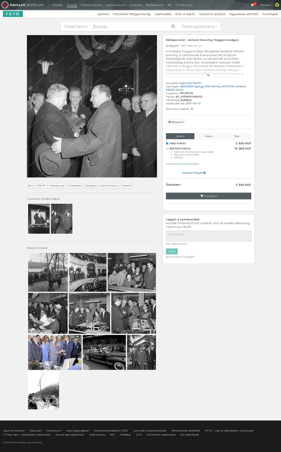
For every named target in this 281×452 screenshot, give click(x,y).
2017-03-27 (193, 103)
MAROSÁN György (192, 86)
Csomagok (270, 14)
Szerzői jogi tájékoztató (70, 434)
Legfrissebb (163, 14)
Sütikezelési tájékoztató (161, 434)
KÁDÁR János (174, 89)
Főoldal (58, 5)
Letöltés (180, 136)
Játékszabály (97, 434)
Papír (237, 136)
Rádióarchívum (91, 5)
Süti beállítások (189, 434)
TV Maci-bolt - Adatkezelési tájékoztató (27, 434)
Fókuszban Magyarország (132, 14)
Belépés (265, 5)
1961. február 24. (191, 45)
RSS (112, 434)
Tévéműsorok (155, 5)
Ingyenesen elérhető (243, 14)
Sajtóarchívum (115, 5)
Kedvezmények (194, 172)
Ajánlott (103, 14)
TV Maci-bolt (184, 5)
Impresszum (53, 430)
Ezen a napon (185, 14)
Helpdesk (125, 434)
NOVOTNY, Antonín (234, 86)
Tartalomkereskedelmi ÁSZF (111, 430)
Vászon (209, 136)
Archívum (22, 5)
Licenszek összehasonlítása (182, 163)
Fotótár (72, 5)
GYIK (139, 434)
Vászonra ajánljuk (212, 14)
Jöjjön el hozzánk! (14, 430)
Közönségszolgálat (77, 430)
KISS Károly (212, 86)
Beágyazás (176, 121)
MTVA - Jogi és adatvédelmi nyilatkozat (229, 430)
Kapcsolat (35, 430)
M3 (170, 5)
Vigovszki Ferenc (190, 83)
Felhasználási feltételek (186, 430)
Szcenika (135, 5)
